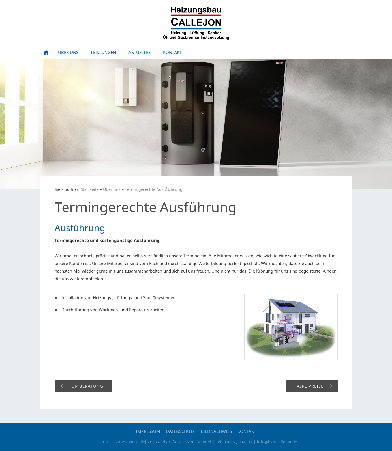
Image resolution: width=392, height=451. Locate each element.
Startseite (90, 189)
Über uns (112, 189)
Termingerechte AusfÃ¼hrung (154, 189)
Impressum (148, 431)
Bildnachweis (216, 431)
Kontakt (246, 431)
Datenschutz (180, 431)
